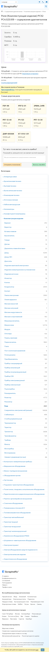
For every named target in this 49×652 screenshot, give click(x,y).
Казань (4, 616)
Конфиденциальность (9, 578)
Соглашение (6, 580)
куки (37, 650)
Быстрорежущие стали (21, 601)
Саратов (21, 619)
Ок (42, 650)
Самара (27, 616)
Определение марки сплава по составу (14, 633)
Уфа (22, 616)
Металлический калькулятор (11, 636)
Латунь (26, 604)
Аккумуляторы (6, 599)
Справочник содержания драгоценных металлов (17, 631)
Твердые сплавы (7, 601)
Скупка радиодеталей (9, 82)
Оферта (4, 585)
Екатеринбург (25, 614)
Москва (17, 614)
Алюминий (22, 596)
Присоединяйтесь (7, 89)
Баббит (20, 604)
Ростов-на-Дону (13, 616)
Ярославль (13, 619)
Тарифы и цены (7, 587)
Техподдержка (7, 582)
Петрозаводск (36, 614)
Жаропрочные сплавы (9, 604)
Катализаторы (32, 596)
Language (4, 2)
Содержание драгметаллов (13, 11)
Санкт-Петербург (7, 614)
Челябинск (34, 616)
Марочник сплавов (8, 628)
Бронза (32, 604)
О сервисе (5, 576)
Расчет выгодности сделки (30, 636)
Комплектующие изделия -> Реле (35, 11)
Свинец (39, 604)
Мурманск (5, 619)
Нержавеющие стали (37, 601)
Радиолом (31, 599)
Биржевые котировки (30, 73)
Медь (15, 596)
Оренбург (29, 619)
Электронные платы (19, 599)
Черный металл (7, 596)
